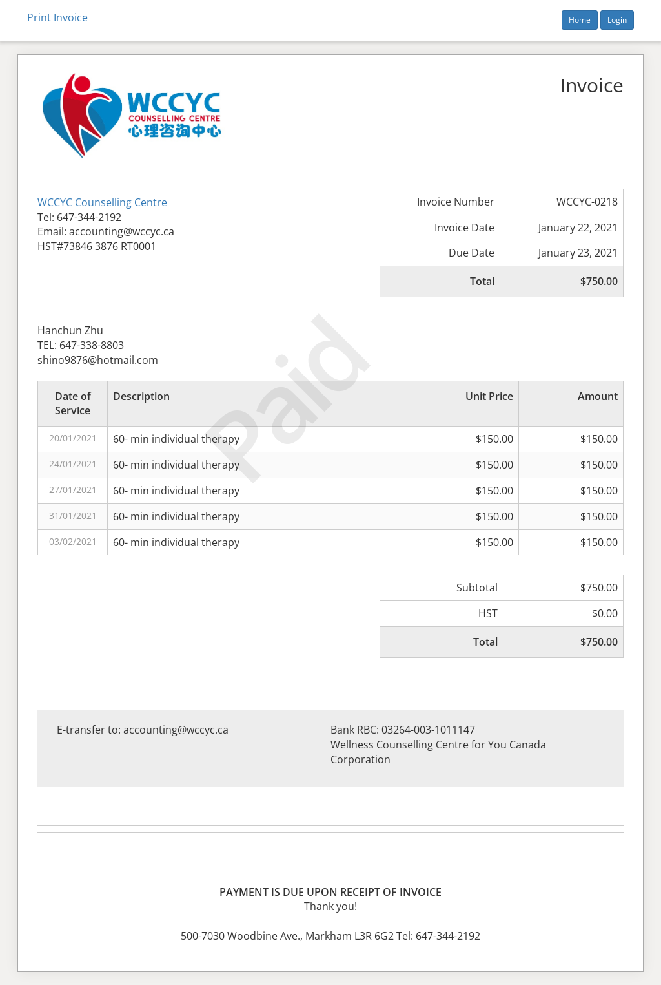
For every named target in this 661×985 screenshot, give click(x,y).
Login (617, 19)
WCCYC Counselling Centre (102, 202)
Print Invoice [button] (57, 17)
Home (580, 19)
